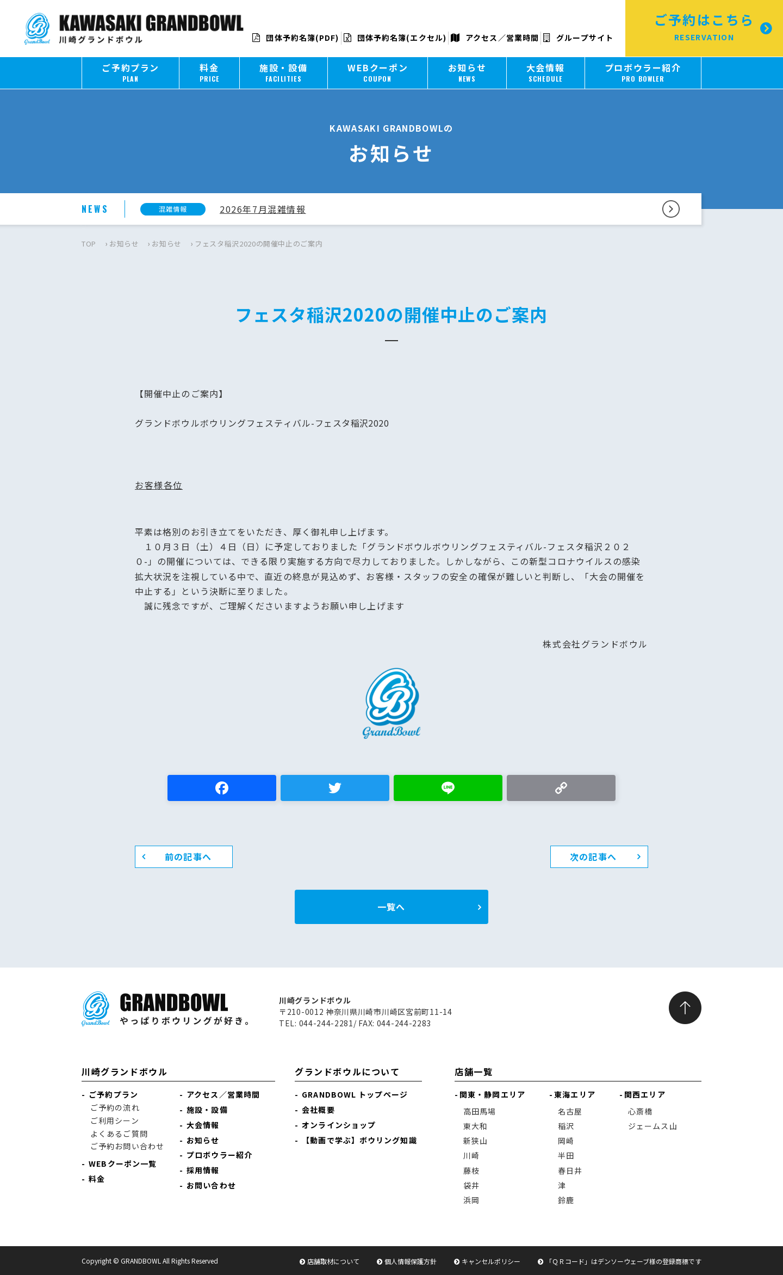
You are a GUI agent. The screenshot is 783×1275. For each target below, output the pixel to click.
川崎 (471, 1155)
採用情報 (203, 1170)
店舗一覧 (474, 1071)
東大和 (475, 1125)
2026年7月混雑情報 (263, 208)
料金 (94, 1178)
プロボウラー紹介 (219, 1154)
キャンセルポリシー (491, 1261)
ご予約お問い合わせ (127, 1146)
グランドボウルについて (347, 1071)
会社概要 (318, 1109)
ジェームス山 (653, 1125)
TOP (89, 243)
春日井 (570, 1170)
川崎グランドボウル (124, 1071)
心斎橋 (640, 1111)
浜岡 (471, 1199)
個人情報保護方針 (410, 1261)
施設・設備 (207, 1109)
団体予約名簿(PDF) (295, 37)
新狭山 (475, 1140)
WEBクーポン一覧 (123, 1163)
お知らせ (124, 243)
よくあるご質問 (119, 1133)
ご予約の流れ (115, 1107)
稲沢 (566, 1125)
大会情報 (203, 1124)
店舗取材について (333, 1261)
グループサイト (578, 37)
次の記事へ (593, 856)
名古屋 (570, 1111)
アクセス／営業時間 (495, 37)
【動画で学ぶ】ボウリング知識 (359, 1140)
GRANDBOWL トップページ (355, 1094)
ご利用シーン (114, 1120)
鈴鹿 (566, 1199)
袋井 (471, 1185)
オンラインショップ (339, 1124)
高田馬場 (479, 1111)
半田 (566, 1155)
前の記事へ (188, 856)
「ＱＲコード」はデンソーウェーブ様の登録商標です (623, 1261)
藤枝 (471, 1170)
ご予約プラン (113, 1094)
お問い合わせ (211, 1185)
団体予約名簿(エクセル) (395, 37)
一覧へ (391, 906)
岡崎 (566, 1140)
